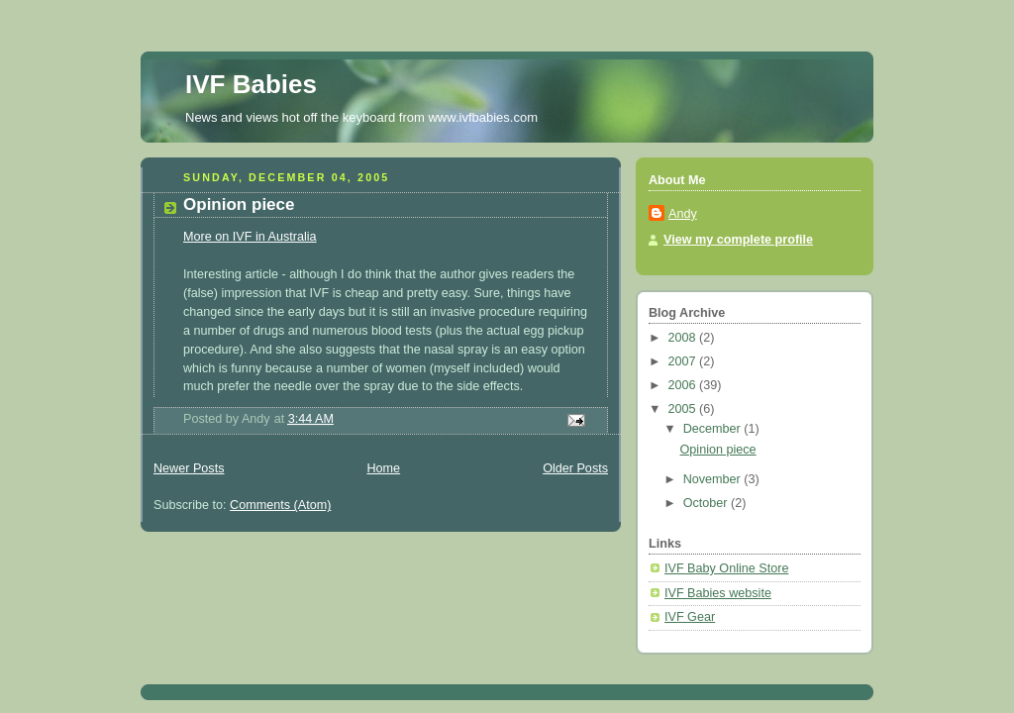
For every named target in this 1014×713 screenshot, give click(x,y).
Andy (682, 214)
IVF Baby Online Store (726, 568)
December (714, 429)
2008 (684, 338)
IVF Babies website (717, 593)
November (714, 479)
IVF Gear (689, 617)
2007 (684, 361)
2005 (684, 409)
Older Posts (575, 468)
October (707, 503)
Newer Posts (188, 468)
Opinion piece (239, 204)
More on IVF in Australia (250, 237)
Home (383, 468)
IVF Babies (251, 84)
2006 (684, 385)
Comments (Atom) (280, 505)
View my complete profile (738, 240)
